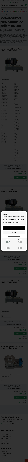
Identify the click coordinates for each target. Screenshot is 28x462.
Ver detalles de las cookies (14, 236)
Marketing (20, 241)
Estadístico (20, 247)
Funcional (8, 247)
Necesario (8, 241)
